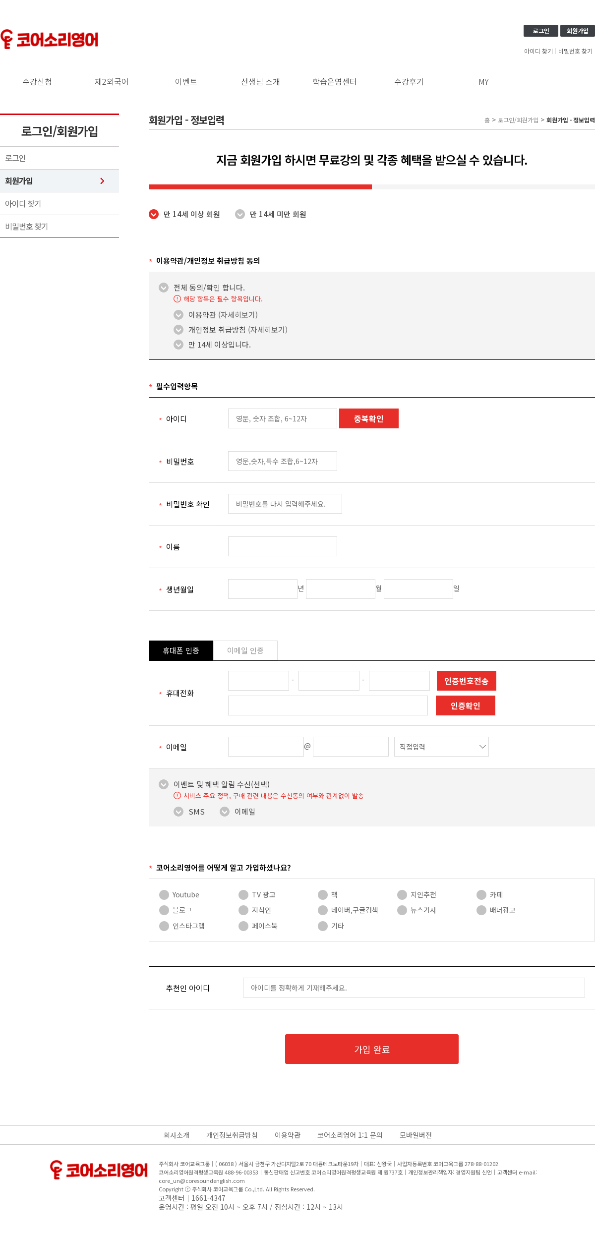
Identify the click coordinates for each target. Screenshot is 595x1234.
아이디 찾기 (538, 51)
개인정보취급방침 (232, 1135)
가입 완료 (372, 1049)
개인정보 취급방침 (238, 330)
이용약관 (223, 315)
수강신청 (37, 81)
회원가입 (578, 30)
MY (483, 81)
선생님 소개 (260, 81)
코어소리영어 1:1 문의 (350, 1135)
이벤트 (186, 81)
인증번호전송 (466, 681)
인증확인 (465, 705)
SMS (196, 812)
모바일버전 (416, 1135)
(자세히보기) (238, 314)
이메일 (245, 812)
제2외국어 (112, 81)
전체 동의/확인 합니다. (209, 288)
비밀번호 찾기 (575, 51)
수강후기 (409, 81)
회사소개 (176, 1135)
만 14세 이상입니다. (219, 345)
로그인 (541, 30)
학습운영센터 (334, 81)
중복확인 (369, 418)
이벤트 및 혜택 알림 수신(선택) (222, 784)
